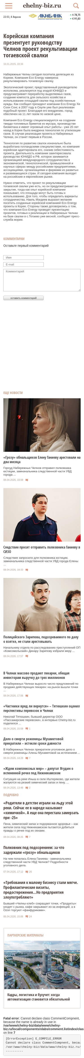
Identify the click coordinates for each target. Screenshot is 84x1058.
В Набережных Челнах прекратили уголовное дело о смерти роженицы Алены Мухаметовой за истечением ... (41, 751)
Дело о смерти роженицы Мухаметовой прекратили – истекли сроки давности (33, 741)
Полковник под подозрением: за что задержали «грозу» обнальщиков (33, 850)
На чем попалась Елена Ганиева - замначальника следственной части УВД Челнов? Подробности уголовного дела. (37, 862)
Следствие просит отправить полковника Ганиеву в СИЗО (41, 549)
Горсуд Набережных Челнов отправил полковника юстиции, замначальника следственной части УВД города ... (37, 471)
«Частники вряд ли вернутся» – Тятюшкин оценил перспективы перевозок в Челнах (41, 708)
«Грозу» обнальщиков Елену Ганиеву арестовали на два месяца (41, 459)
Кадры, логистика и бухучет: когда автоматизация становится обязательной (38, 997)
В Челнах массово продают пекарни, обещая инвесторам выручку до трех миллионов (36, 675)
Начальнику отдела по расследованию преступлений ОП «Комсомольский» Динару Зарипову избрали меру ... (41, 649)
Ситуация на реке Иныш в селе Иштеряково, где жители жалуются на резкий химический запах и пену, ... (41, 780)
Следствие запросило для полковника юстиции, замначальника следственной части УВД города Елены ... (40, 561)
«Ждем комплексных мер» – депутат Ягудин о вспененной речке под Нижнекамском (38, 770)
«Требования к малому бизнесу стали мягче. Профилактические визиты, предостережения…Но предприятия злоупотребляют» (40, 890)
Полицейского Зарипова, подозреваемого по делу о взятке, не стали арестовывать (40, 639)
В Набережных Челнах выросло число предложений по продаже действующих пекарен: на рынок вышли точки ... (40, 687)
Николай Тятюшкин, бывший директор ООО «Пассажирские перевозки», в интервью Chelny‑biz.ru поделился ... (39, 720)
